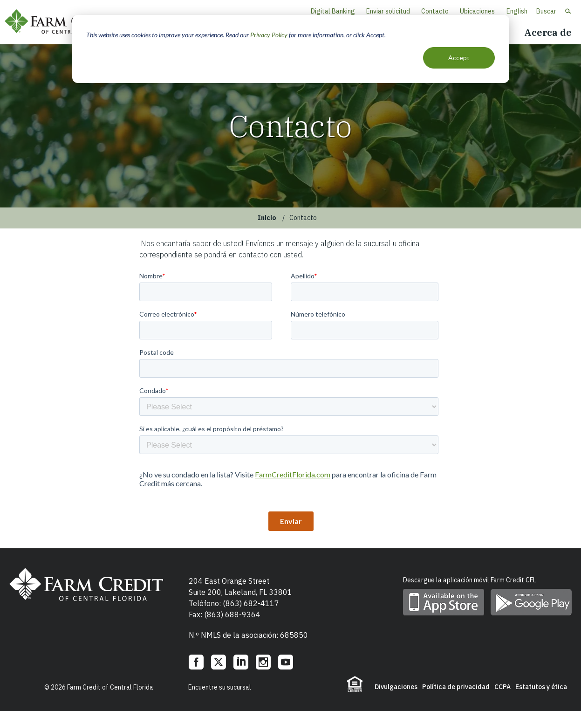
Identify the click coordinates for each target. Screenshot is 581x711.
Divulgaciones (396, 687)
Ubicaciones (477, 11)
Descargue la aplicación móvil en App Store (443, 602)
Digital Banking (333, 11)
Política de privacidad (456, 687)
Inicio (267, 218)
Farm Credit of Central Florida (65, 22)
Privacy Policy (269, 35)
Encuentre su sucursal (219, 687)
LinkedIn (240, 662)
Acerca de (548, 32)
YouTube (285, 662)
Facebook (196, 662)
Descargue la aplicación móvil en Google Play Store (531, 602)
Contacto (435, 11)
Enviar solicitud (388, 11)
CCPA (502, 687)
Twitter (218, 662)
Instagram (263, 662)
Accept (459, 58)
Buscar (546, 11)
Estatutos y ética (541, 687)
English (516, 11)
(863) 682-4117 (251, 603)
